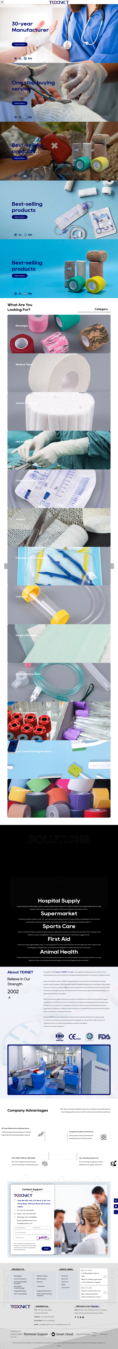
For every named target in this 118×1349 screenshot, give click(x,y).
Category (101, 309)
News (63, 1284)
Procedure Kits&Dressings (31, 558)
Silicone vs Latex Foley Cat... (91, 1290)
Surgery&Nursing (26, 635)
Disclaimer (104, 1334)
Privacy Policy (94, 1334)
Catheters (22, 597)
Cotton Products (26, 403)
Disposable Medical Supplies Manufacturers (84, 1334)
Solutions (64, 1281)
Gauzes (20, 519)
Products (64, 1276)
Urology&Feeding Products (32, 480)
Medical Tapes (24, 364)
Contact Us (65, 1287)
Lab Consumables (26, 713)
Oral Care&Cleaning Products (34, 751)
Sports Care (59, 861)
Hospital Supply (59, 849)
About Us (64, 1278)
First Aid (59, 868)
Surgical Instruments (28, 674)
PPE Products (24, 442)
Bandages (22, 326)
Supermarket (59, 855)
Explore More (20, 44)
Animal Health (59, 874)
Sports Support (25, 790)
